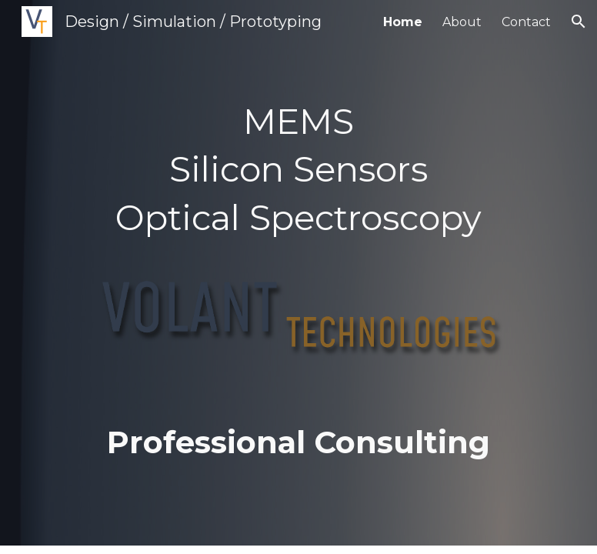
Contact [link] (526, 22)
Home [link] (402, 22)
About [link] (462, 22)
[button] (578, 21)
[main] (299, 272)
